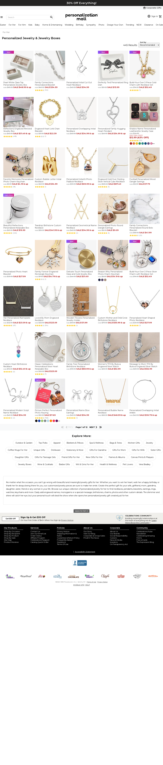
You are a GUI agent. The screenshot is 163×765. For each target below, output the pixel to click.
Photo (101, 25)
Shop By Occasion (12, 531)
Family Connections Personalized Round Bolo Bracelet (141, 227)
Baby (37, 25)
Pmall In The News (91, 538)
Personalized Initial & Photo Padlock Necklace (79, 180)
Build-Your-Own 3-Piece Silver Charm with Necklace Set (143, 272)
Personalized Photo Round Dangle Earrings (110, 226)
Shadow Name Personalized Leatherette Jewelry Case (142, 130)
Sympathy (91, 25)
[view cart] (160, 16)
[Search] (30, 17)
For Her (12, 25)
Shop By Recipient (12, 534)
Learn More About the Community (141, 521)
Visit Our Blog (89, 534)
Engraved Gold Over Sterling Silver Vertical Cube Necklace (111, 180)
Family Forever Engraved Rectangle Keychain (46, 272)
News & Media (116, 540)
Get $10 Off (11, 519)
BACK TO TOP (81, 511)
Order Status (36, 536)
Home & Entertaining (52, 25)
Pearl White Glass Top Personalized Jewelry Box (15, 83)
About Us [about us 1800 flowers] (114, 531)
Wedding (69, 25)
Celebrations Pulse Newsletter (144, 532)
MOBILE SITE (78, 585)
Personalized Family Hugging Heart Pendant (111, 130)
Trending (130, 25)
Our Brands (115, 534)
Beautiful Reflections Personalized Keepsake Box (16, 226)
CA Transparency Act (119, 544)
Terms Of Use (62, 544)
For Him (22, 25)
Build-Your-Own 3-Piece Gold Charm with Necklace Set (142, 83)
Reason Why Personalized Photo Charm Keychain (110, 272)
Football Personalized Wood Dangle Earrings (142, 180)
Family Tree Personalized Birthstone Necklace (78, 365)
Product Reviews (11, 542)
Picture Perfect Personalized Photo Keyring (48, 411)
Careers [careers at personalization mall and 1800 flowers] (113, 538)
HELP (87, 585)
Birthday (80, 25)
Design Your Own (115, 25)
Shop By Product (11, 536)
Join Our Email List (38, 534)
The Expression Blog (145, 542)
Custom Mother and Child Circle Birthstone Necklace (112, 319)
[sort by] (149, 45)
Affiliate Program (37, 538)
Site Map (8, 540)
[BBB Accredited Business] (79, 565)
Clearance (148, 25)
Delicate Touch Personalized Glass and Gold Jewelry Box (79, 272)
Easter (3, 25)
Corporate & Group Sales (94, 536)
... (153, 143)
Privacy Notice (67, 520)
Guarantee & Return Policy (68, 538)
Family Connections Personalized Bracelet (45, 83)
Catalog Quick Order (39, 542)
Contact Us (35, 531)
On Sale (159, 25)
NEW (139, 25)
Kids (30, 25)
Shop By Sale (10, 538)
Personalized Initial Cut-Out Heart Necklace (79, 83)
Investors (114, 542)
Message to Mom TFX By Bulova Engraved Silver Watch (143, 365)
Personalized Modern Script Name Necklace (16, 411)
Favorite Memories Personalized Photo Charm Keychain (18, 180)
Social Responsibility (118, 536)
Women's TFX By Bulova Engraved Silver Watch (109, 365)
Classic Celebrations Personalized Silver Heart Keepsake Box (46, 366)
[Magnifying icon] (51, 17)
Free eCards (141, 540)
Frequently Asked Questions (64, 541)
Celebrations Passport (39, 540)
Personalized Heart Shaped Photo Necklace (142, 319)
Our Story (87, 531)
